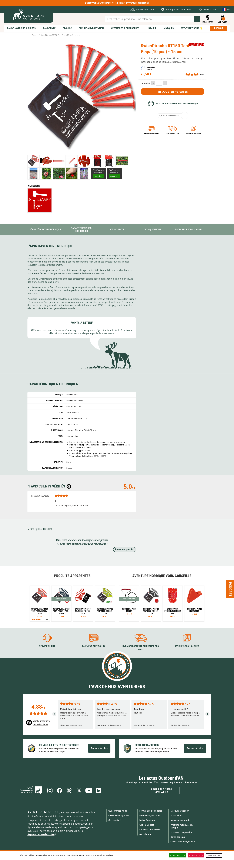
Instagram (49, 790)
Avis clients (145, 834)
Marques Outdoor (179, 810)
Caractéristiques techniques (81, 229)
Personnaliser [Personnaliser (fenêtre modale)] (214, 855)
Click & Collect (146, 824)
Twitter (79, 790)
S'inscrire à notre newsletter (161, 790)
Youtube (89, 790)
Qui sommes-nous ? (118, 810)
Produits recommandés (189, 229)
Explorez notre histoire (40, 834)
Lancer (197, 19)
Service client (47, 646)
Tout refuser (196, 855)
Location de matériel (150, 829)
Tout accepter (177, 855)
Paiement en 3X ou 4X (151, 134)
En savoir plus (99, 748)
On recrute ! (114, 820)
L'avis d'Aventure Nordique (45, 229)
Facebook (59, 790)
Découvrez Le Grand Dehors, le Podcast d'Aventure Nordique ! (117, 2)
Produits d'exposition (181, 832)
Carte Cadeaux (177, 836)
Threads (69, 790)
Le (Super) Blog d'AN (118, 815)
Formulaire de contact (150, 810)
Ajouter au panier (175, 91)
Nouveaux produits (180, 820)
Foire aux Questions (149, 815)
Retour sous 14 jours (193, 134)
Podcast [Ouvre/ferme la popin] (230, 589)
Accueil (35, 35)
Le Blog (31, 790)
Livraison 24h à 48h (172, 134)
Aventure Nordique (43, 812)
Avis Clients (117, 229)
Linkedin (99, 790)
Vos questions (152, 229)
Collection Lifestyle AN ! (182, 841)
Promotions (176, 815)
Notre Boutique (147, 820)
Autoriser (98, 176)
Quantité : (146, 83)
